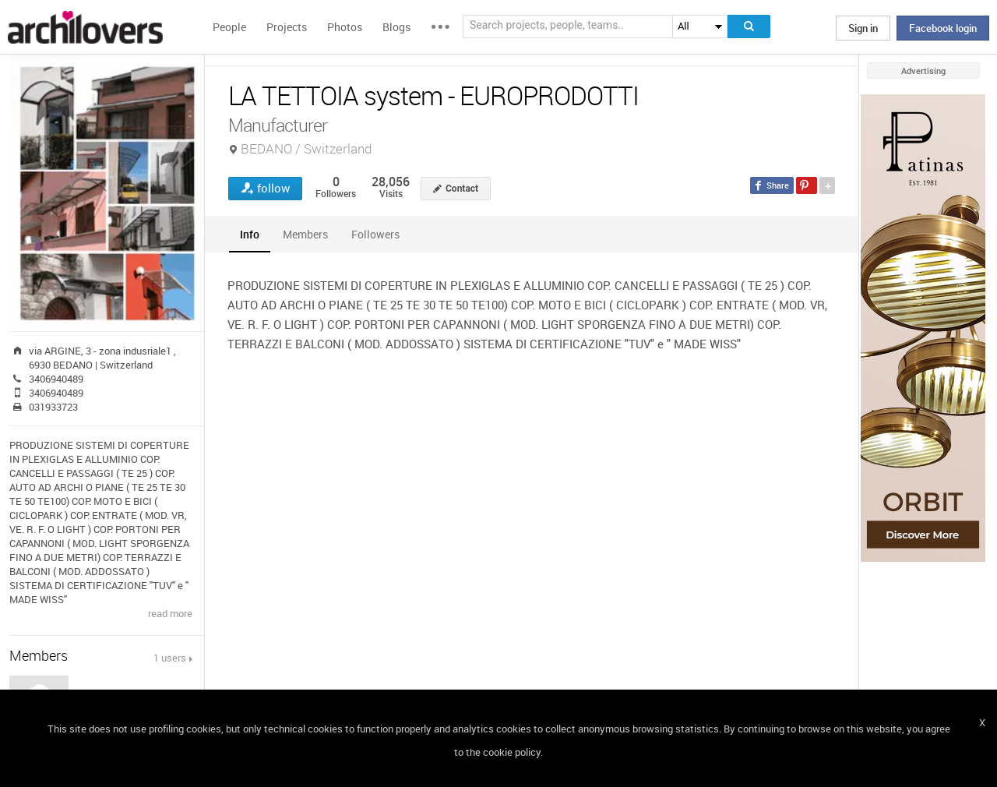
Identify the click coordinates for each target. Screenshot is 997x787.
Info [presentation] (249, 234)
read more (170, 613)
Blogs (396, 26)
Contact (462, 188)
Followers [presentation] (375, 234)
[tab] (249, 234)
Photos (344, 26)
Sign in (863, 28)
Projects (286, 26)
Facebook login (943, 28)
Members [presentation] (305, 234)
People (229, 26)
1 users (169, 657)
